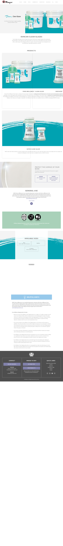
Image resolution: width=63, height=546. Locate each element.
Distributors (31, 364)
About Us (51, 366)
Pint (24, 243)
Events (51, 370)
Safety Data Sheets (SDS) (51, 363)
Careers (51, 368)
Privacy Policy (37, 379)
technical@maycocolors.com (31, 198)
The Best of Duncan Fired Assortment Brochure (53, 178)
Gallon (38, 243)
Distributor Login (51, 367)
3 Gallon (31, 249)
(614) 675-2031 (13, 368)
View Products (31, 368)
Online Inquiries (12, 364)
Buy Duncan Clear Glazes (41, 178)
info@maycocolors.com (12, 373)
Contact (51, 364)
